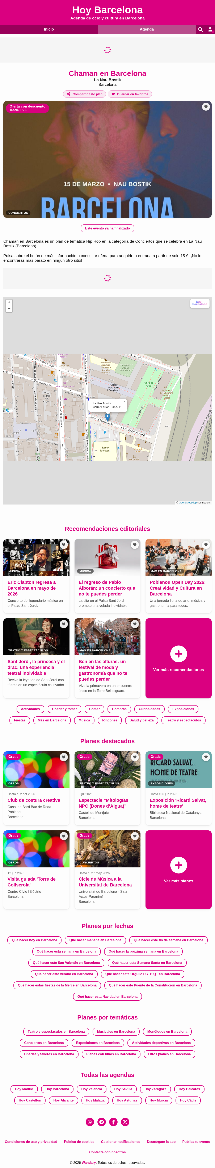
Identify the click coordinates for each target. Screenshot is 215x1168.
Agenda (146, 29)
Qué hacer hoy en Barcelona (34, 940)
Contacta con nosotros (107, 1152)
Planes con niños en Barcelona (111, 1054)
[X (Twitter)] (125, 1122)
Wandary (89, 1162)
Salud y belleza (142, 720)
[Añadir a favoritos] (130, 93)
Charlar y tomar (64, 709)
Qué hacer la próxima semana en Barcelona (143, 951)
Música (84, 720)
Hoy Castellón (30, 1100)
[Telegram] (101, 1122)
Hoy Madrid (24, 1089)
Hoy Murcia (159, 1100)
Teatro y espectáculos (183, 720)
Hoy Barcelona (57, 1089)
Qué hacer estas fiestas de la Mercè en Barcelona (57, 985)
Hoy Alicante (63, 1100)
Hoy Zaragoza (155, 1089)
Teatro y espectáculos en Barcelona (56, 1031)
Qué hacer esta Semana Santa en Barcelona (147, 962)
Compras (119, 709)
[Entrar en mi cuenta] (210, 29)
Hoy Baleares (189, 1089)
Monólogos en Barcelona (167, 1031)
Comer (94, 709)
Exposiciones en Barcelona (98, 1043)
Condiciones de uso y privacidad (31, 1142)
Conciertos (18, 212)
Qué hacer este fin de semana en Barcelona (168, 940)
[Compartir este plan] (84, 93)
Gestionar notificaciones (120, 1142)
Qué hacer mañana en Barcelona (95, 940)
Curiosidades (149, 709)
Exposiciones (183, 709)
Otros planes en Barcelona (169, 1054)
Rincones (109, 720)
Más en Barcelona (52, 720)
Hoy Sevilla (123, 1089)
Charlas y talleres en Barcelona (49, 1054)
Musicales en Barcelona (116, 1031)
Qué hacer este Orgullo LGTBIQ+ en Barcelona (142, 974)
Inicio (48, 29)
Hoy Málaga (95, 1100)
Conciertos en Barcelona (44, 1043)
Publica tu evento (196, 1142)
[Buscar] (200, 29)
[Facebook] (113, 1122)
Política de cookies (79, 1142)
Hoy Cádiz (188, 1100)
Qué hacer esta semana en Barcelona (66, 951)
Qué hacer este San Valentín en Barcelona (66, 962)
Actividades (30, 709)
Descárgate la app (161, 1142)
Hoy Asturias (127, 1100)
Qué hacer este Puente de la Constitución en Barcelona (153, 985)
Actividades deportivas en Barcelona (161, 1043)
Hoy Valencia (91, 1089)
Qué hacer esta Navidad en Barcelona (107, 996)
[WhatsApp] (90, 1122)
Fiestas (20, 720)
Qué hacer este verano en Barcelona (64, 974)
